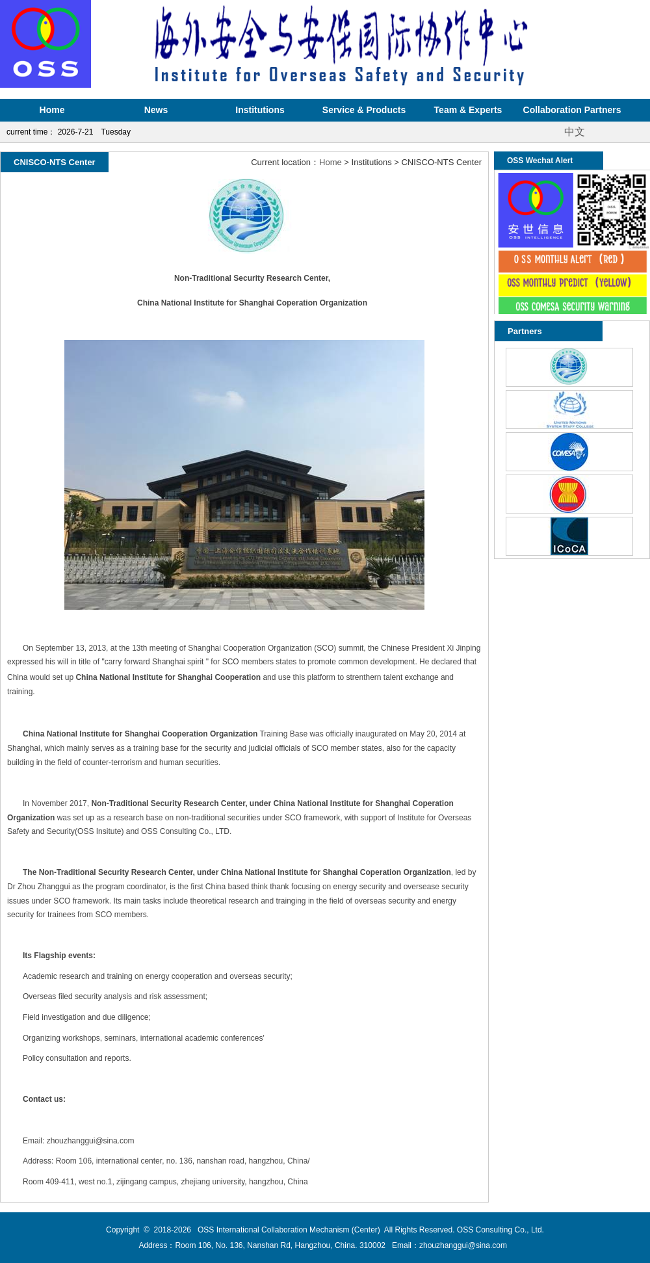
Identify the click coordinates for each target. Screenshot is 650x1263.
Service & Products (364, 110)
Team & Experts (468, 110)
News (156, 110)
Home (52, 110)
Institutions (259, 110)
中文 (574, 131)
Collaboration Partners (572, 110)
